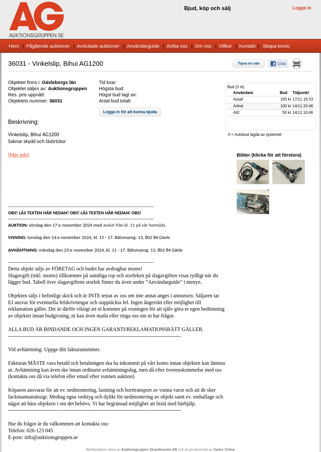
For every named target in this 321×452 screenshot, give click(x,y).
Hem (14, 46)
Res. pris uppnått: (26, 94)
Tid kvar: (108, 82)
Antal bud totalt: (115, 100)
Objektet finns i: (25, 82)
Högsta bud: (111, 88)
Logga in (301, 7)
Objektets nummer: (28, 100)
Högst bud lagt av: (118, 94)
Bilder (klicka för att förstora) (269, 155)
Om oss (203, 46)
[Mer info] (19, 155)
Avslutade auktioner (98, 46)
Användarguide (143, 46)
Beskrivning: (23, 122)
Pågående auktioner (48, 46)
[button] (248, 63)
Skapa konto (276, 46)
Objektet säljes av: (28, 88)
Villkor (225, 46)
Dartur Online (224, 449)
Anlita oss (177, 46)
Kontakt (247, 46)
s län (70, 82)
